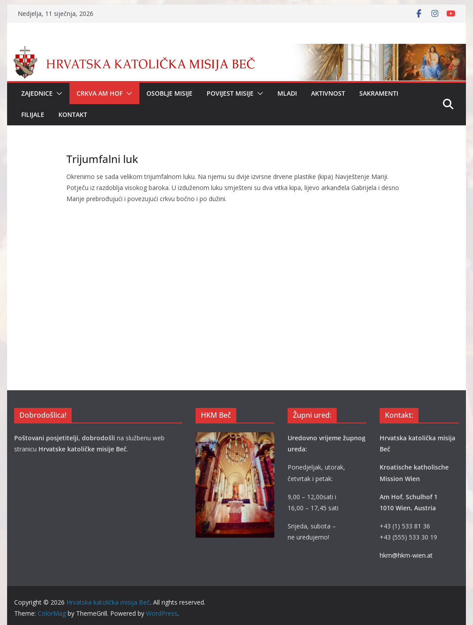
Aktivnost (328, 93)
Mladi (287, 93)
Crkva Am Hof (100, 93)
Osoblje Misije (169, 93)
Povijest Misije (230, 93)
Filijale (32, 114)
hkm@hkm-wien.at (406, 555)
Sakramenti (378, 93)
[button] (57, 93)
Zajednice (37, 93)
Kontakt (72, 114)
